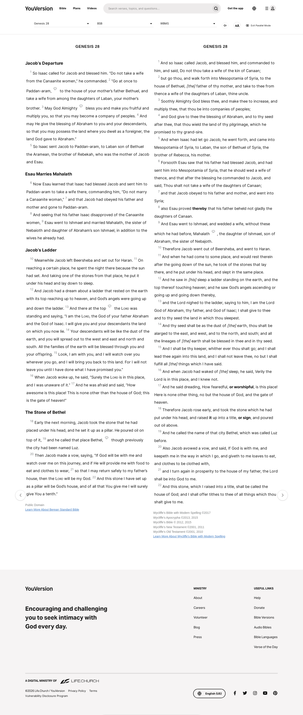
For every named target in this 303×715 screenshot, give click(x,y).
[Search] (157, 8)
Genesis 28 (62, 23)
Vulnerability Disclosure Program (46, 696)
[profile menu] (270, 8)
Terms (93, 690)
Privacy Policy (77, 690)
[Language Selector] (254, 8)
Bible (62, 8)
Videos (92, 8)
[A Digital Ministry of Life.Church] (151, 679)
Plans (76, 8)
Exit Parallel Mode (258, 25)
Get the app (235, 8)
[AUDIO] (225, 25)
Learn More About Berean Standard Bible (52, 509)
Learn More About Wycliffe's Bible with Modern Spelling (189, 536)
